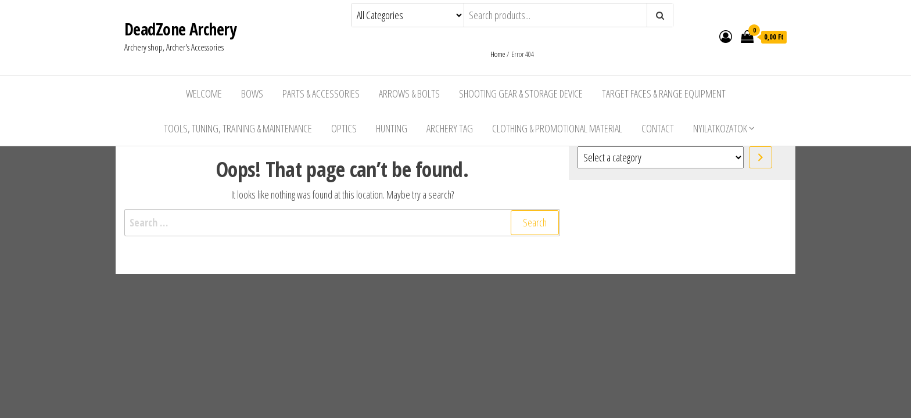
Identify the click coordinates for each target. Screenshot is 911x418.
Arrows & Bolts (409, 93)
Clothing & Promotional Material (557, 128)
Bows (252, 93)
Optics (344, 128)
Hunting (391, 128)
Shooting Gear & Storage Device (521, 93)
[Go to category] (760, 157)
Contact (657, 128)
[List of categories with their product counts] (661, 157)
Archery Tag (449, 128)
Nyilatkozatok (720, 128)
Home (497, 54)
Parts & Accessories (321, 93)
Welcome (204, 93)
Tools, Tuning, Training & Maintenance (238, 128)
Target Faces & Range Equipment (664, 93)
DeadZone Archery (180, 29)
